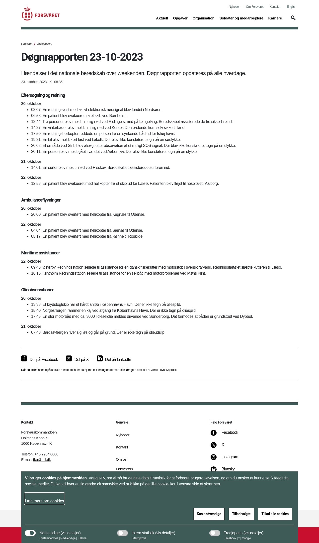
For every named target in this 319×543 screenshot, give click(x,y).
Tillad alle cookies (275, 514)
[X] (223, 447)
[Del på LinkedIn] (114, 359)
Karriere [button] (275, 17)
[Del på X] (77, 359)
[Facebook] (228, 435)
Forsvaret (26, 43)
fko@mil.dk (42, 459)
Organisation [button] (203, 17)
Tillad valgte (241, 514)
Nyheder (234, 6)
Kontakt (274, 6)
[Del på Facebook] (39, 359)
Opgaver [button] (180, 17)
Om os (121, 459)
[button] (292, 20)
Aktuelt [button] (162, 17)
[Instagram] (228, 459)
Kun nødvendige (209, 514)
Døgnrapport (43, 43)
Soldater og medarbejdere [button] (241, 17)
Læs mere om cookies (44, 501)
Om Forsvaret (254, 6)
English (291, 6)
